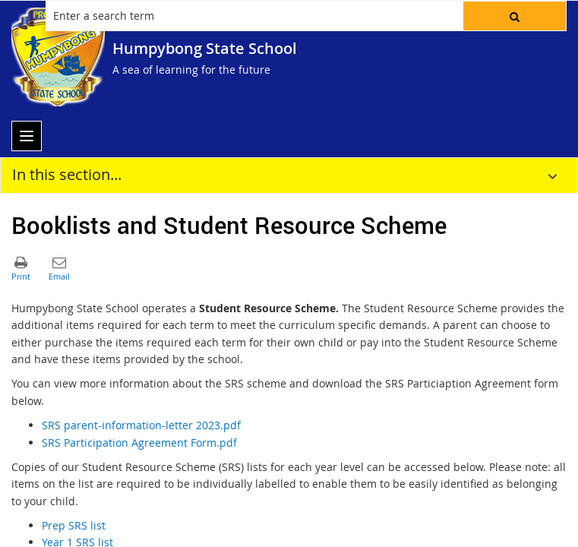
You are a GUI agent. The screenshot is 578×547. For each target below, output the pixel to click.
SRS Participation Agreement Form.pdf (139, 442)
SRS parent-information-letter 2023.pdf (141, 425)
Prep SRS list (74, 525)
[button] (515, 16)
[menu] (26, 136)
